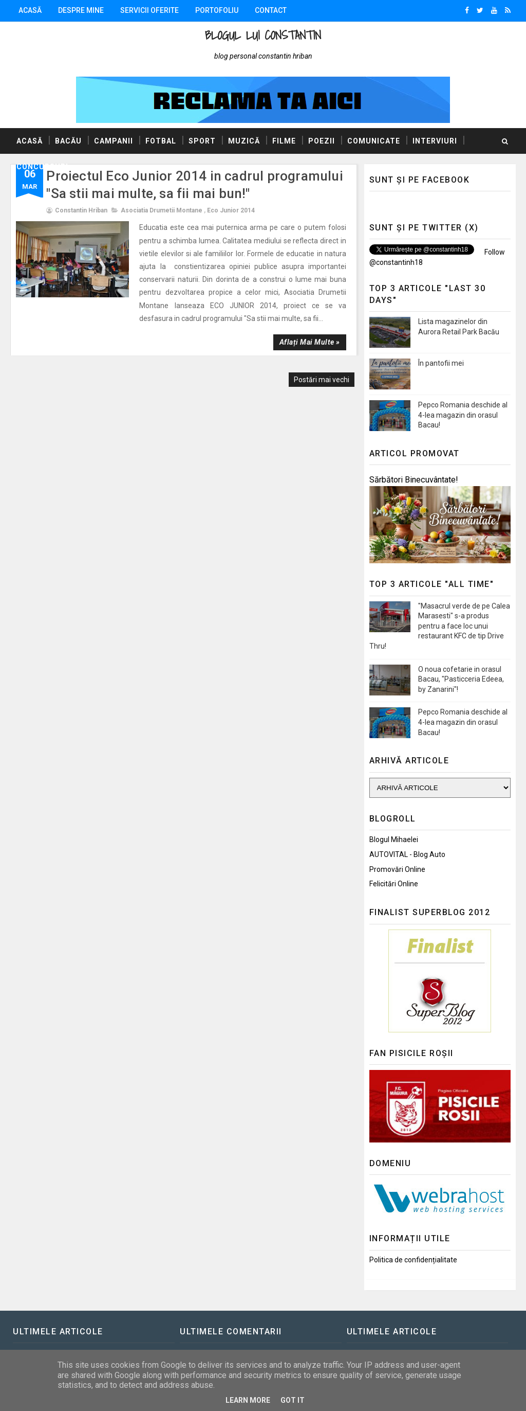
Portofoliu (216, 10)
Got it (292, 1400)
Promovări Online (397, 869)
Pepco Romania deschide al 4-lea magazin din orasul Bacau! (463, 415)
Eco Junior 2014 (231, 210)
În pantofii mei (441, 363)
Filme (284, 141)
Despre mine (81, 10)
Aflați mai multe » (309, 342)
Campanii (113, 141)
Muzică (244, 141)
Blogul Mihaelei (393, 839)
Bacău (68, 141)
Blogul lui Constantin (263, 35)
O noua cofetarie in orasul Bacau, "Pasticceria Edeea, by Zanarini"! (461, 679)
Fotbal (160, 141)
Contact (271, 10)
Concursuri (42, 167)
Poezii (321, 141)
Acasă (30, 10)
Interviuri (434, 141)
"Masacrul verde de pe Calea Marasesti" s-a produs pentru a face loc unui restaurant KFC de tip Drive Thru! (439, 626)
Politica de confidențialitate (413, 1260)
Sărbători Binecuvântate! (413, 480)
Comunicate (373, 141)
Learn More (248, 1400)
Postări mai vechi (321, 380)
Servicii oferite (149, 10)
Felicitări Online (393, 884)
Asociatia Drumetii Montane (161, 210)
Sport (202, 141)
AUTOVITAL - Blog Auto (407, 854)
